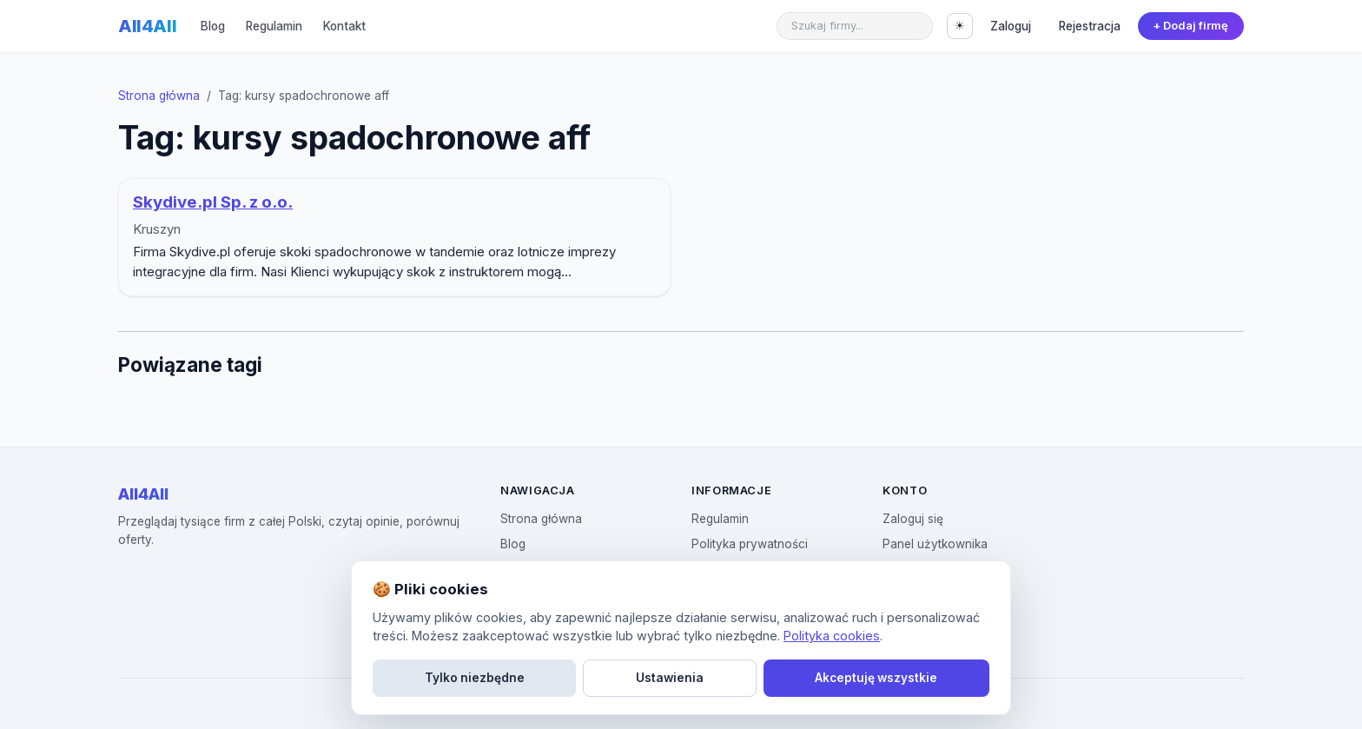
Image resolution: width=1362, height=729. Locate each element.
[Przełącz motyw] (960, 26)
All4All (147, 26)
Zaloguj (1010, 26)
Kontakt (344, 26)
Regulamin (274, 26)
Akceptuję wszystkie (876, 678)
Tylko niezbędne (475, 678)
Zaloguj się (913, 519)
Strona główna (159, 96)
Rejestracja (1090, 26)
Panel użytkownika (935, 544)
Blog (213, 26)
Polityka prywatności (749, 544)
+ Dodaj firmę (1190, 25)
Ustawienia (670, 678)
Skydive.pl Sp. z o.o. (213, 202)
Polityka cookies (831, 635)
